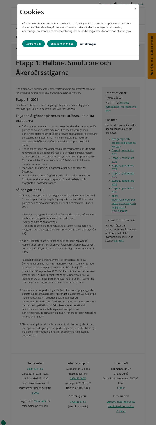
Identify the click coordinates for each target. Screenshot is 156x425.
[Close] (135, 8)
